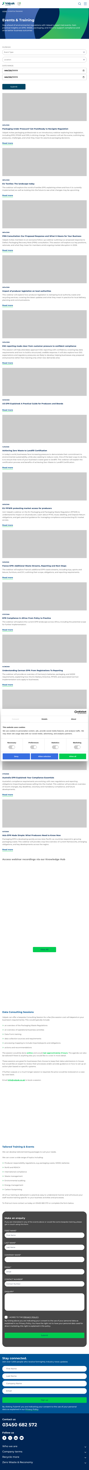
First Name (10, 1230)
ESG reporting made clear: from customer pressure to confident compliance (39, 346)
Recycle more (10, 1456)
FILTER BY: (6, 47)
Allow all (72, 756)
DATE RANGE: (8, 66)
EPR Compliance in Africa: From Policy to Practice (26, 618)
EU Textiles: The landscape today (18, 184)
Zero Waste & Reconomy (17, 1462)
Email (7, 1267)
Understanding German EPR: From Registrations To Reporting (32, 670)
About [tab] (73, 719)
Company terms (12, 1451)
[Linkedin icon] (16, 1438)
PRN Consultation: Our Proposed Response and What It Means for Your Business (41, 236)
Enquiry (9, 1291)
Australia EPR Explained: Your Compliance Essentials (28, 778)
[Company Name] (44, 1259)
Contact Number (13, 1279)
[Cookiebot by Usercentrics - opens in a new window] (76, 712)
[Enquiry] (44, 1302)
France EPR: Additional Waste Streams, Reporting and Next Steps (34, 566)
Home (4, 11)
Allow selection (44, 756)
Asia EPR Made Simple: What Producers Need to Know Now (31, 835)
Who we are (9, 1446)
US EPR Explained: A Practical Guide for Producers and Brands (32, 404)
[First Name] (44, 1235)
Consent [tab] (15, 719)
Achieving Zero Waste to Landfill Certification (24, 450)
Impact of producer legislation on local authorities (26, 291)
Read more (7, 143)
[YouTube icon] (22, 1438)
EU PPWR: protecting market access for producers (27, 508)
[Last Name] (44, 1247)
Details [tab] (44, 719)
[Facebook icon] (4, 1438)
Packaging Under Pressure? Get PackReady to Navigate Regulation (35, 129)
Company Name (12, 1255)
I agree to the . (23, 1317)
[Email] (44, 1271)
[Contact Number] (44, 1283)
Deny (16, 756)
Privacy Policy (30, 1317)
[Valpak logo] (11, 3)
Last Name (10, 1243)
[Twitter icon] (10, 1438)
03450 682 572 (19, 1424)
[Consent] (6, 1317)
